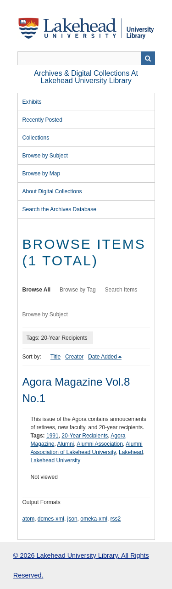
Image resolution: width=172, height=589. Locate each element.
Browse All (36, 289)
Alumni (65, 444)
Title (55, 356)
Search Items (121, 289)
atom (28, 519)
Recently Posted (42, 120)
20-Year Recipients (84, 435)
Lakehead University (56, 460)
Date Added (102, 356)
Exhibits (32, 102)
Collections (36, 138)
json (72, 519)
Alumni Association (100, 444)
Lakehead (131, 452)
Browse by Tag (78, 289)
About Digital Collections (52, 191)
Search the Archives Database (59, 209)
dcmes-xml (51, 519)
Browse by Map (41, 173)
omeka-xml (93, 519)
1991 (52, 435)
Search (148, 58)
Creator (74, 356)
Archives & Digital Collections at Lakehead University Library (86, 76)
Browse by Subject (45, 155)
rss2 (116, 519)
